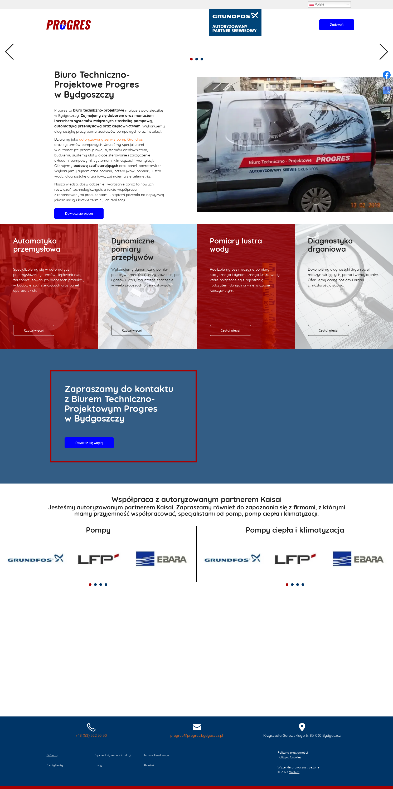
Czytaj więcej (33, 453)
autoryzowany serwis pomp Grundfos (111, 262)
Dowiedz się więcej (238, 138)
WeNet (294, 772)
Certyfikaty (154, 46)
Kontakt (188, 46)
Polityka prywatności (293, 752)
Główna (52, 46)
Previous (9, 117)
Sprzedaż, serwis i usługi (85, 46)
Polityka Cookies (290, 757)
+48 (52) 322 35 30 (91, 736)
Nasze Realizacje (125, 46)
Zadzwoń (336, 24)
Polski (316, 4)
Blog (172, 46)
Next (384, 117)
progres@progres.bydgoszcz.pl (196, 736)
